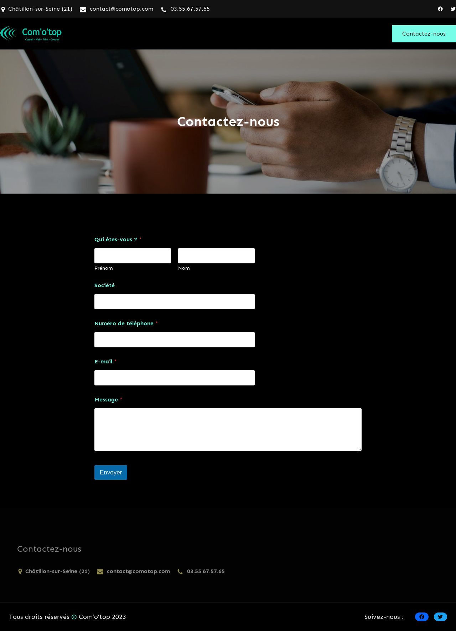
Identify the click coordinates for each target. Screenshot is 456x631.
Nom (184, 268)
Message (108, 399)
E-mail (105, 361)
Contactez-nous (424, 33)
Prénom (103, 268)
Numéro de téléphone (126, 323)
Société (104, 285)
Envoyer (111, 472)
